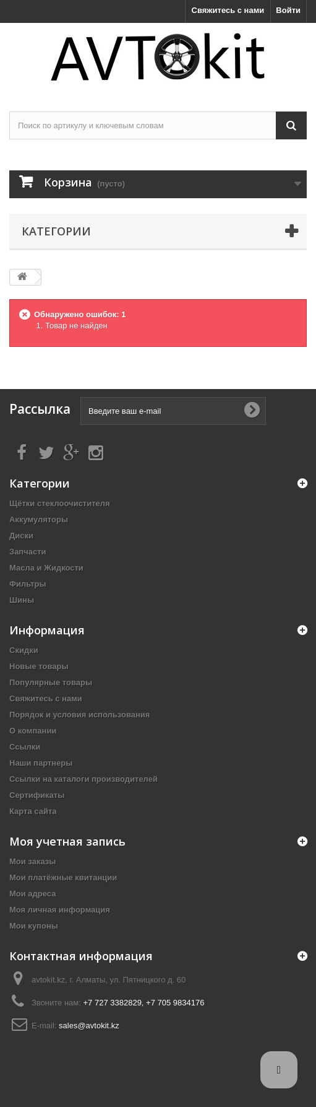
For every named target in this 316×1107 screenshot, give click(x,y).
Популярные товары (50, 682)
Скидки (23, 650)
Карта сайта (33, 811)
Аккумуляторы (38, 519)
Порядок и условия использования (79, 714)
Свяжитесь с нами (228, 10)
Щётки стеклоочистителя (59, 503)
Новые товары (39, 666)
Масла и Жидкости (46, 567)
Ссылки (24, 746)
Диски (21, 535)
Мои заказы (32, 861)
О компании (32, 730)
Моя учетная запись (67, 841)
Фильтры (27, 584)
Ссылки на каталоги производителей (83, 779)
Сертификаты (36, 795)
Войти (288, 10)
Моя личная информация (59, 909)
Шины (21, 600)
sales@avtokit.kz (89, 1025)
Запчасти (27, 551)
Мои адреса (32, 893)
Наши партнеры (40, 763)
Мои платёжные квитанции (63, 877)
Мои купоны (33, 925)
